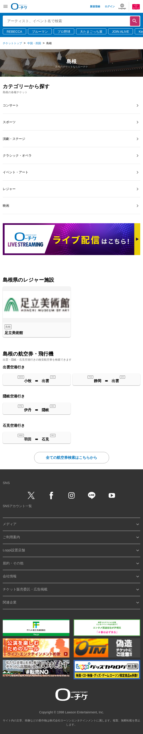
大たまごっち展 (91, 31)
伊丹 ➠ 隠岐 (36, 410)
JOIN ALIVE (120, 31)
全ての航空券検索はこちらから (71, 457)
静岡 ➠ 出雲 (106, 381)
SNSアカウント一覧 (17, 506)
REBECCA (14, 31)
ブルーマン (40, 31)
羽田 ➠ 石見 (36, 439)
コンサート (11, 105)
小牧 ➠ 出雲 (36, 381)
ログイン (110, 6)
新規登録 (95, 6)
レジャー (9, 189)
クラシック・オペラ (17, 155)
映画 (6, 205)
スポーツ (9, 122)
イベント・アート (15, 172)
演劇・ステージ (14, 139)
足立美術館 (14, 333)
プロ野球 (64, 31)
